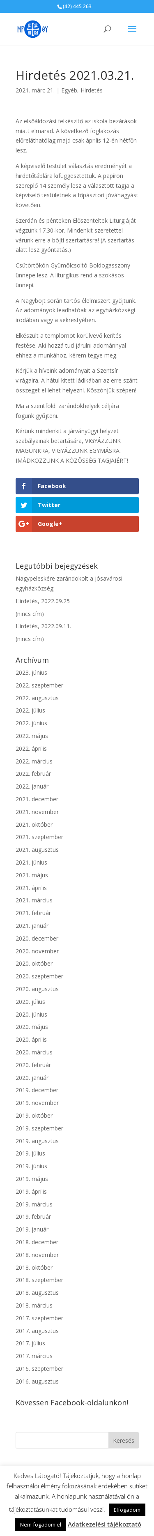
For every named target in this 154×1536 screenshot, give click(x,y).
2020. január (32, 1078)
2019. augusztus (37, 1141)
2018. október (34, 1267)
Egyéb (69, 90)
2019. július (30, 1153)
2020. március (34, 1052)
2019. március (34, 1204)
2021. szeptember (39, 837)
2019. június (31, 1166)
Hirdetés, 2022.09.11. (43, 626)
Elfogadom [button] (127, 1509)
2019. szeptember (39, 1128)
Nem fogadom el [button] (40, 1524)
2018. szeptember (39, 1280)
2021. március (34, 900)
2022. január (32, 786)
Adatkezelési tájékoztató (104, 1524)
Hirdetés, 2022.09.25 (43, 601)
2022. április (31, 748)
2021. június (31, 862)
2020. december (37, 938)
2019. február (33, 1216)
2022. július (30, 710)
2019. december (37, 1090)
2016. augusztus (37, 1381)
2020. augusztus (37, 989)
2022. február (33, 773)
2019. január (32, 1229)
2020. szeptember (39, 976)
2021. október (34, 824)
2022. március (34, 761)
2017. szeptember (39, 1318)
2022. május (32, 736)
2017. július (30, 1343)
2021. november (37, 812)
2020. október (34, 963)
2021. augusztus (37, 849)
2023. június (31, 672)
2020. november (37, 951)
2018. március (34, 1305)
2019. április (31, 1191)
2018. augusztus (37, 1292)
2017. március (34, 1356)
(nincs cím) (30, 614)
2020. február (33, 1065)
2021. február (33, 913)
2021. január (32, 925)
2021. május (32, 875)
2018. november (37, 1255)
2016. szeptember (39, 1368)
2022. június (31, 723)
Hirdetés (91, 90)
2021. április (31, 888)
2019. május (32, 1179)
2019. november (37, 1103)
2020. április (31, 1039)
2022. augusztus (37, 698)
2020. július (30, 1002)
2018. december (37, 1242)
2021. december (37, 799)
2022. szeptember (39, 685)
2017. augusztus (37, 1331)
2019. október (34, 1115)
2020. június (31, 1014)
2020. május (32, 1027)
